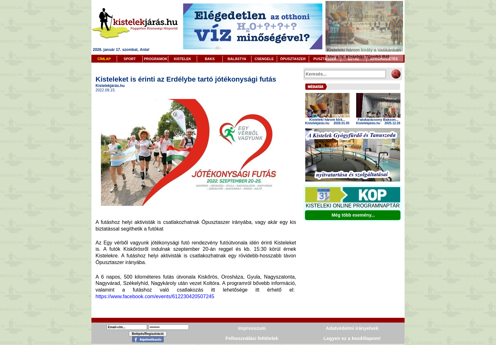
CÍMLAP (104, 59)
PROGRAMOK (155, 59)
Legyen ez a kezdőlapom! (352, 338)
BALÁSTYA (237, 59)
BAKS (209, 59)
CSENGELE (264, 59)
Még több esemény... (353, 215)
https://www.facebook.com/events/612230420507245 (156, 296)
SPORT (130, 59)
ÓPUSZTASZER (293, 59)
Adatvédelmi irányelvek (352, 328)
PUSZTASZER (325, 59)
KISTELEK (182, 59)
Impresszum (252, 328)
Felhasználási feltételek (252, 338)
